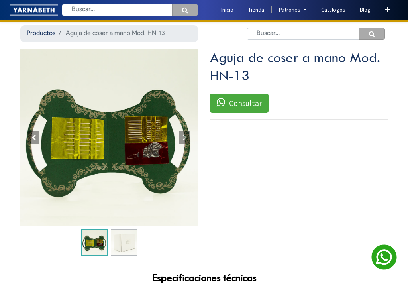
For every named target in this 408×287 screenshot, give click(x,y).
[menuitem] (227, 9)
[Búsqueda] (185, 10)
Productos (41, 33)
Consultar (239, 103)
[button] (387, 9)
